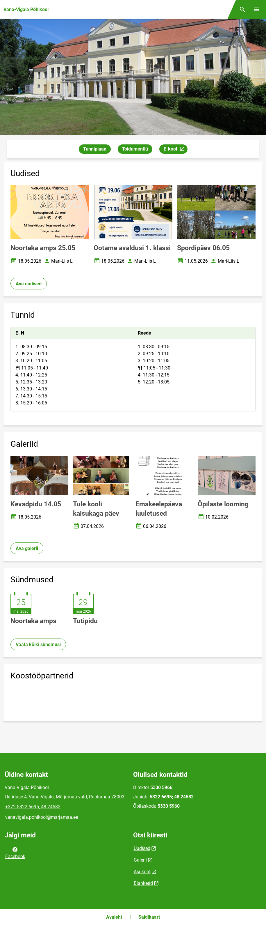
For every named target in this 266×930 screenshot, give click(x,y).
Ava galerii (27, 548)
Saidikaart (149, 917)
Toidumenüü (135, 149)
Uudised (142, 848)
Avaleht (114, 917)
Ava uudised (29, 284)
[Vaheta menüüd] (256, 9)
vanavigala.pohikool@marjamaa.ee (41, 817)
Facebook (15, 853)
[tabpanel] (133, 369)
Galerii (140, 860)
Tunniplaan (94, 149)
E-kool (175, 150)
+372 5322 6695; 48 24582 (32, 806)
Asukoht (142, 871)
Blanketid (143, 883)
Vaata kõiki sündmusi (38, 644)
